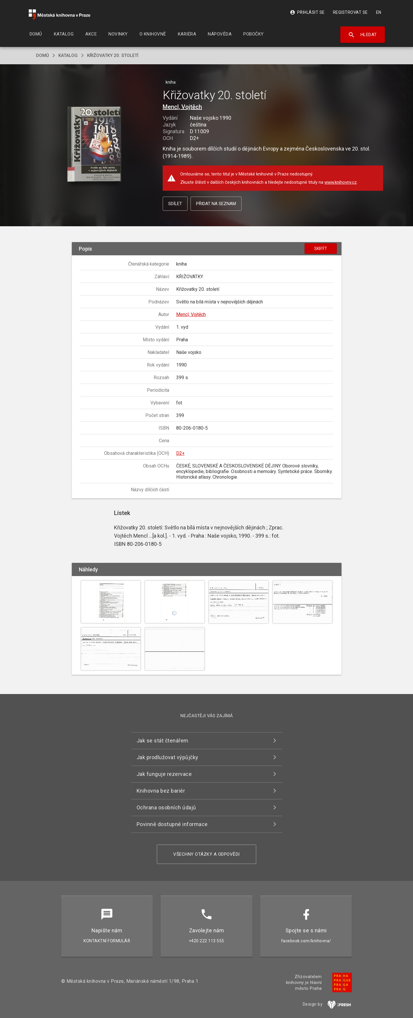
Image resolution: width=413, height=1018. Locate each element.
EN (378, 12)
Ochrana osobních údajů (166, 807)
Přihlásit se (307, 12)
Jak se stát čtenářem (162, 740)
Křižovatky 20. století (112, 55)
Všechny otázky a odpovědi (206, 854)
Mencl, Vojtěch (182, 106)
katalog (68, 55)
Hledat (362, 34)
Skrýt (320, 248)
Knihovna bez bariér (161, 791)
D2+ (180, 453)
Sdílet (175, 203)
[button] (94, 144)
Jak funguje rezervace (164, 774)
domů (42, 55)
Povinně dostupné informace (172, 824)
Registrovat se (350, 12)
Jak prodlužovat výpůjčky (167, 757)
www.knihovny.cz (340, 182)
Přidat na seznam (216, 203)
